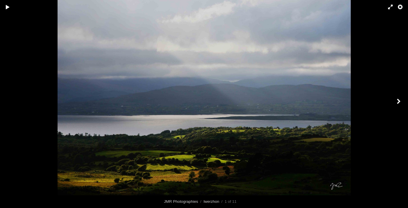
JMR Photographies (181, 201)
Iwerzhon (211, 201)
